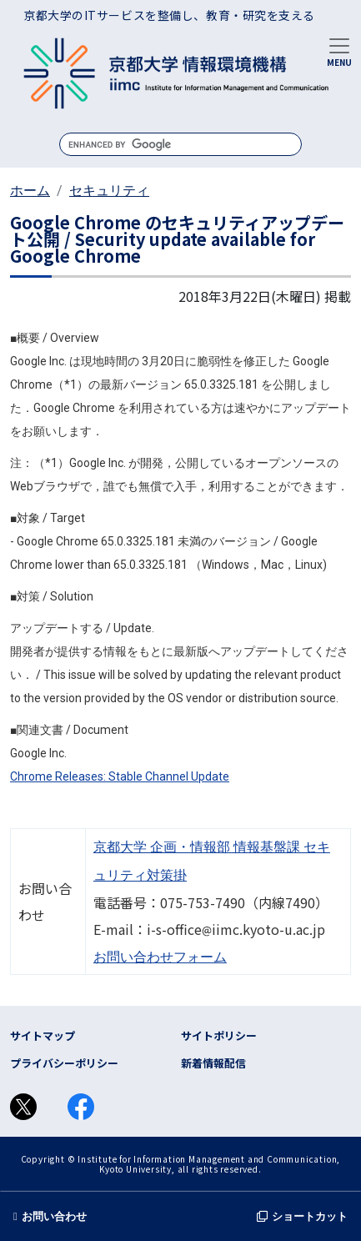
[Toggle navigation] (339, 51)
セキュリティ (109, 190)
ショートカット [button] (302, 1216)
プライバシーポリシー (64, 1063)
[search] (180, 144)
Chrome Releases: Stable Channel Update (119, 776)
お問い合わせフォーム (160, 957)
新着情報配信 (213, 1063)
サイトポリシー (219, 1035)
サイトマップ (42, 1035)
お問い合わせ (50, 1216)
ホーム (30, 190)
